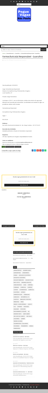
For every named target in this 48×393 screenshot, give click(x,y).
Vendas (31, 329)
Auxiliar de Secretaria (19, 281)
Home (3, 53)
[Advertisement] (24, 33)
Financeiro (27, 298)
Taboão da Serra (18, 324)
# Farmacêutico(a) (10, 150)
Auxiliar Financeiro (19, 283)
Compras (30, 291)
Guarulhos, (23, 63)
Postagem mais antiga (39, 229)
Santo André (26, 317)
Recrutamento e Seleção (20, 315)
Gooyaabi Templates (34, 388)
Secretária (16, 322)
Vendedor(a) (17, 332)
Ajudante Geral (27, 274)
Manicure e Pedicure (25, 303)
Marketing (16, 305)
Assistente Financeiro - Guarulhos (22, 266)
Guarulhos (17, 53)
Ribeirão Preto (17, 317)
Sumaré (23, 322)
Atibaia (15, 279)
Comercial (23, 291)
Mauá (22, 305)
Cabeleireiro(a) (18, 288)
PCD (15, 310)
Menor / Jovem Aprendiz (20, 308)
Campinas (30, 288)
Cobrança (16, 291)
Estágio (23, 295)
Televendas (16, 329)
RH (28, 315)
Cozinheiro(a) (23, 293)
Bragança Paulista (26, 286)
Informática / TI (25, 300)
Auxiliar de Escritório (24, 279)
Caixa (24, 288)
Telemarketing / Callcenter (21, 327)
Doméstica (31, 293)
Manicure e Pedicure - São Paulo (20, 349)
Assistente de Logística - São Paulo (22, 259)
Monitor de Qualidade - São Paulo (20, 358)
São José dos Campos (19, 320)
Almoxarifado (17, 276)
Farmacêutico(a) (9, 53)
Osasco (30, 308)
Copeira (16, 293)
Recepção (23, 312)
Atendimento (26, 276)
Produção (26, 310)
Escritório (16, 295)
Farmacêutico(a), (17, 63)
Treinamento (24, 329)
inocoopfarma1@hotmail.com (25, 145)
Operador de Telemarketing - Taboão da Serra (23, 366)
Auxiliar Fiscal (29, 283)
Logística (16, 303)
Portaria (19, 310)
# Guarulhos (18, 150)
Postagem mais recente (8, 229)
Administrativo (17, 274)
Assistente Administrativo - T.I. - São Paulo (22, 375)
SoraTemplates (17, 388)
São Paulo (29, 320)
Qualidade (16, 312)
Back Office (17, 286)
